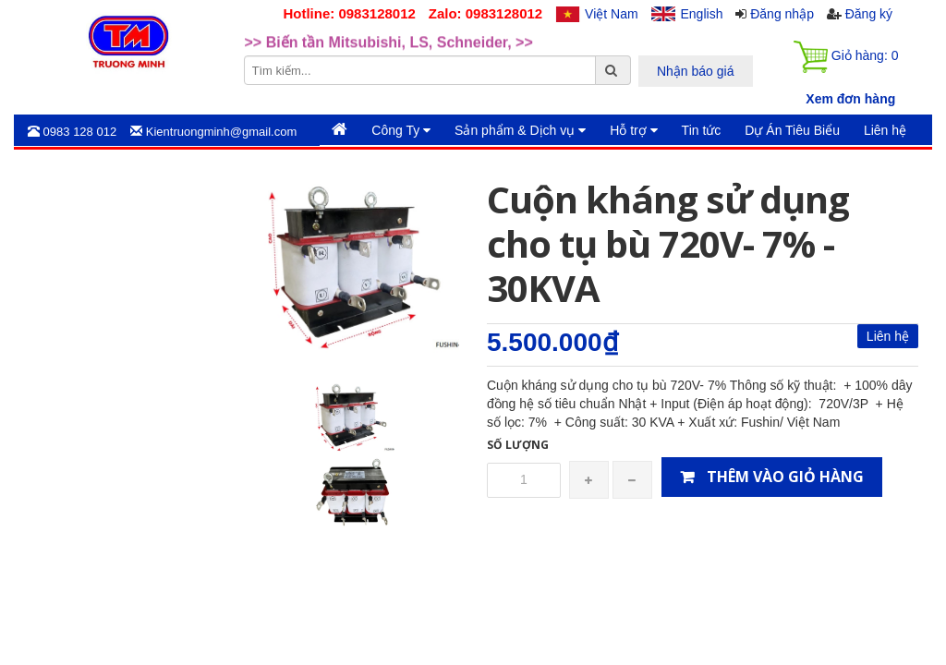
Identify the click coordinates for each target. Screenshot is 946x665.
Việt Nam (611, 13)
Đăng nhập (782, 13)
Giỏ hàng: (846, 57)
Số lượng (518, 445)
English (702, 13)
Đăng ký (868, 13)
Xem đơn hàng (850, 98)
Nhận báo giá (695, 71)
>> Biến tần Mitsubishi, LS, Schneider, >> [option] (389, 53)
